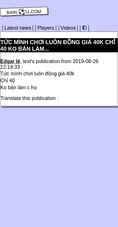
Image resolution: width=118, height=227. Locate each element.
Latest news (17, 28)
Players (45, 28)
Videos (68, 28)
